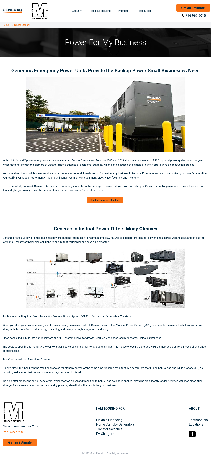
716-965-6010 (195, 16)
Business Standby (21, 25)
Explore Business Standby (104, 200)
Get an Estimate (193, 8)
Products (125, 10)
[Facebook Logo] (192, 434)
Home (6, 25)
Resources (147, 10)
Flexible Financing (100, 10)
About (77, 10)
